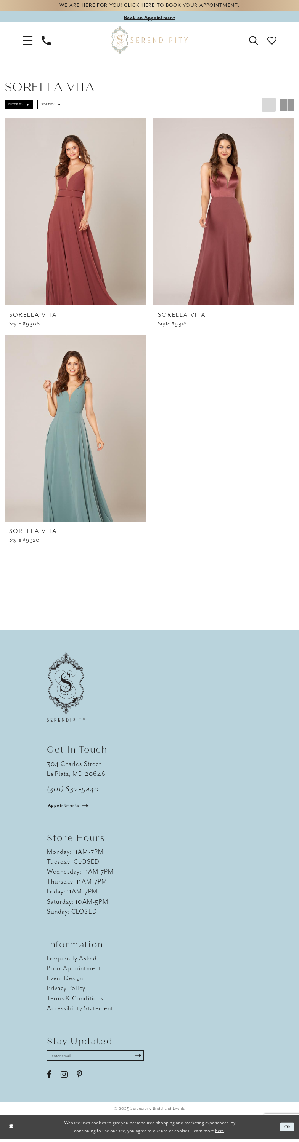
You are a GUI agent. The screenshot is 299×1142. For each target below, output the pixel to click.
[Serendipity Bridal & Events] (149, 41)
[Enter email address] (100, 1058)
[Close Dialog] (11, 1130)
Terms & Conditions (75, 1001)
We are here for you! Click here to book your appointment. (149, 6)
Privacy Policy (66, 991)
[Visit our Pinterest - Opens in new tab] (79, 1078)
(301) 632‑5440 (73, 791)
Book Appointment (74, 971)
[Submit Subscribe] (147, 1058)
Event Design (65, 981)
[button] (27, 41)
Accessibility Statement (80, 1010)
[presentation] (75, 213)
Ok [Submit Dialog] (287, 1130)
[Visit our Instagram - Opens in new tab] (64, 1078)
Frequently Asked (72, 961)
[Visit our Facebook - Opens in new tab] (49, 1078)
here (219, 1134)
